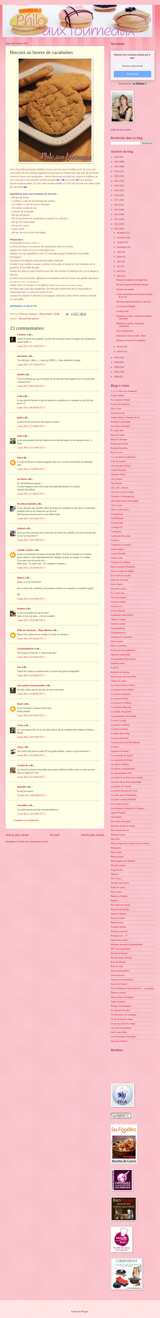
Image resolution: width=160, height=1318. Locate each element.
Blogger (84, 1311)
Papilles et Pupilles (119, 896)
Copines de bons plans (121, 536)
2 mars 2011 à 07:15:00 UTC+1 (31, 364)
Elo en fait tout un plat (121, 575)
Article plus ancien (92, 835)
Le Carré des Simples (125, 306)
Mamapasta (116, 848)
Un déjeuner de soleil (120, 1010)
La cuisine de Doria (119, 698)
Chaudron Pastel (118, 474)
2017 (116, 200)
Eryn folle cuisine (119, 589)
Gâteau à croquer (118, 619)
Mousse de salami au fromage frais (131, 280)
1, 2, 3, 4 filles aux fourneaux (124, 391)
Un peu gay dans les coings (123, 1023)
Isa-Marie (22, 479)
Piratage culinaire (118, 927)
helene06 (21, 787)
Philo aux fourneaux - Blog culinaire (34, 630)
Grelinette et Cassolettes (121, 637)
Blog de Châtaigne (119, 439)
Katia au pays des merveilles (123, 676)
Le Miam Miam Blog (120, 733)
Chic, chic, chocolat (119, 487)
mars (119, 276)
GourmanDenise (118, 628)
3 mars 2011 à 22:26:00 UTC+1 (31, 675)
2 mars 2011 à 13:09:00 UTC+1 (31, 469)
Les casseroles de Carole (122, 755)
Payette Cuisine (118, 918)
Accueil (54, 835)
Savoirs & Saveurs (119, 984)
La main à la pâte (118, 720)
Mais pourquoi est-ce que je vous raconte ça (130, 843)
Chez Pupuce (116, 479)
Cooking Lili (116, 527)
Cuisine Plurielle (118, 553)
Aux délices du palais (120, 426)
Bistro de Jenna (117, 435)
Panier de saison (118, 887)
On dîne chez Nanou (120, 883)
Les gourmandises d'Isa (121, 773)
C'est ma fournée (118, 461)
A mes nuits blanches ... (121, 404)
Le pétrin (115, 747)
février (120, 346)
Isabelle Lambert (25, 550)
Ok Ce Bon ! (116, 878)
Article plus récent (17, 835)
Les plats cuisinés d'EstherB (123, 799)
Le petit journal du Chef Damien (125, 742)
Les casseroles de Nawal (122, 760)
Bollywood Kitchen (119, 444)
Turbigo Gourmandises (121, 1006)
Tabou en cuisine (118, 993)
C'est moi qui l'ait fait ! (121, 466)
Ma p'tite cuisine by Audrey (123, 826)
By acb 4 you (117, 452)
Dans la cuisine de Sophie (122, 571)
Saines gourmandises (120, 971)
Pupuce (20, 578)
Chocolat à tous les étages (122, 492)
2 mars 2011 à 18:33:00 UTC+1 (31, 518)
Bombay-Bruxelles (119, 448)
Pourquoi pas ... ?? (119, 936)
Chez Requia (116, 483)
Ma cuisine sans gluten (121, 821)
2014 (116, 214)
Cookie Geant (122, 311)
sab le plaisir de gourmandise (31, 685)
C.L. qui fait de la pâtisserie (123, 457)
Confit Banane (117, 518)
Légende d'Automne (120, 751)
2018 (116, 195)
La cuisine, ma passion (121, 711)
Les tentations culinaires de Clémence (127, 808)
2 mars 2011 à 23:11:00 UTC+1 (31, 599)
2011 (116, 228)
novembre (121, 237)
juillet (120, 256)
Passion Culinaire (118, 914)
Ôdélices (114, 874)
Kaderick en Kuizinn (120, 672)
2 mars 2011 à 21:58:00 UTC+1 (31, 568)
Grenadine (22, 805)
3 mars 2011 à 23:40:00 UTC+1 (31, 694)
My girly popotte (118, 865)
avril (119, 271)
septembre (122, 247)
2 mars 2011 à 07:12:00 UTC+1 (31, 346)
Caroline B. (22, 765)
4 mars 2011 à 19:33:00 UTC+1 (31, 755)
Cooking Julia (117, 523)
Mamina (21, 608)
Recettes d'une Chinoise (121, 957)
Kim (19, 457)
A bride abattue (117, 395)
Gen (19, 667)
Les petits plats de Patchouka (124, 795)
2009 (116, 362)
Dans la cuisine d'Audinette (123, 567)
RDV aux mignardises (120, 949)
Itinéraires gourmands (120, 654)
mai (119, 266)
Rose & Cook (117, 966)
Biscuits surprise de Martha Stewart (132, 284)
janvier (120, 351)
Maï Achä (115, 839)
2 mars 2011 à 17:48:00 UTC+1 (31, 494)
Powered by (132, 83)
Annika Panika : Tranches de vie (125, 417)
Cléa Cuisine (116, 505)
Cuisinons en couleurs (120, 562)
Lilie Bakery (116, 817)
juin (119, 261)
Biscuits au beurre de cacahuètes (130, 340)
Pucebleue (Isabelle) (26, 504)
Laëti (19, 396)
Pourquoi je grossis (119, 931)
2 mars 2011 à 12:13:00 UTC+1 (31, 447)
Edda (20, 436)
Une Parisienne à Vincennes (123, 1036)
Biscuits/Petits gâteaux (29, 318)
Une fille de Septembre (121, 1028)
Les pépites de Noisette (121, 786)
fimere (20, 704)
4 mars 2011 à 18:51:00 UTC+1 (31, 737)
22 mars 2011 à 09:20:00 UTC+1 (32, 795)
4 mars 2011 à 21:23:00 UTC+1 (31, 777)
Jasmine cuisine (118, 663)
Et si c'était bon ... (119, 593)
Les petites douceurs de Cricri (124, 791)
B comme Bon (117, 430)
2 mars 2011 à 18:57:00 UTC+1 (31, 540)
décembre (121, 233)
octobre (120, 242)
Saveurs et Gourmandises (122, 979)
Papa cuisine (116, 892)
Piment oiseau (117, 922)
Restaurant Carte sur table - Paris (131, 336)
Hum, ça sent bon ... (119, 646)
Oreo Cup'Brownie (124, 331)
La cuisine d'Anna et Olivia (123, 685)
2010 (116, 357)
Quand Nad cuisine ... (120, 940)
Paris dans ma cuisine (120, 905)
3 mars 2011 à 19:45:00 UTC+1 (31, 657)
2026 (116, 157)
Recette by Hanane (119, 953)
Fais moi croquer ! (119, 597)
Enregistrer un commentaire (26, 820)
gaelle (20, 417)
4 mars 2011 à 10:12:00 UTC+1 (31, 715)
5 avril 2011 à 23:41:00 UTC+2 (31, 814)
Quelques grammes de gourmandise (127, 944)
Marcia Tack (116, 852)
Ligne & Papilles (118, 812)
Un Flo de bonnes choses (122, 1019)
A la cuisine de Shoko (120, 400)
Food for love (117, 606)
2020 (116, 185)
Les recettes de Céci (120, 804)
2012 (116, 224)
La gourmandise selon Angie (123, 716)
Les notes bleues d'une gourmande (126, 782)
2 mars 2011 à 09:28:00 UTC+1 (31, 407)
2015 (116, 209)
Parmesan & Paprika (120, 909)
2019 (116, 190)
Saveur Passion (117, 975)
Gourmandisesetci (25, 648)
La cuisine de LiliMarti (121, 703)
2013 (116, 219)
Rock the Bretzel (118, 962)
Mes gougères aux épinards (123, 861)
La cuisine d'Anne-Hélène (122, 689)
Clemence (21, 334)
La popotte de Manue (120, 725)
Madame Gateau (118, 834)
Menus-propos (117, 856)
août (119, 252)
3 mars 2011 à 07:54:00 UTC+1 (31, 638)
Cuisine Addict (117, 549)
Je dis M (114, 668)
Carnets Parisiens (118, 470)
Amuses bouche (118, 413)
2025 (116, 161)
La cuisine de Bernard (120, 694)
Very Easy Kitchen (119, 1041)
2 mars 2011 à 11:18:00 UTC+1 (31, 426)
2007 (116, 372)
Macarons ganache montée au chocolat (133, 301)
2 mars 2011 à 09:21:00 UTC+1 (31, 386)
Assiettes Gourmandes (121, 422)
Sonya (20, 747)
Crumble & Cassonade (121, 545)
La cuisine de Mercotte (121, 707)
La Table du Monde (119, 729)
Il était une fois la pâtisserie (123, 650)
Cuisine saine (117, 558)
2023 (116, 171)
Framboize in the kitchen (122, 615)
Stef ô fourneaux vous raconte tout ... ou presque (132, 988)
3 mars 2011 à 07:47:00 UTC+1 (31, 620)
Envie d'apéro (117, 584)
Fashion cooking (118, 602)
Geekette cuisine (118, 624)
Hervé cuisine (117, 641)
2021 (116, 181)
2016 (116, 205)
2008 (116, 367)
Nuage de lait (117, 870)
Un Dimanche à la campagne (123, 1014)
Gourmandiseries (118, 632)
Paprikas (114, 900)
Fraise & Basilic (118, 611)
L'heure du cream (118, 681)
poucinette (22, 356)
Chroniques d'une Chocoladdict (125, 501)
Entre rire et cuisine (119, 580)
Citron (20, 725)
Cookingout (116, 531)
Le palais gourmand (119, 738)
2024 (116, 166)
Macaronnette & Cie (120, 830)
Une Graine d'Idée (119, 1032)
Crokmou (115, 540)
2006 (116, 376)
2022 (116, 176)
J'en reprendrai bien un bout (123, 659)
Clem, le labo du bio (120, 509)
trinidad (21, 528)
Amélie (20, 374)
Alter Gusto (116, 408)
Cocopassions (117, 514)
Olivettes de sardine (125, 289)
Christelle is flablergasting (122, 496)
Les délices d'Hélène (120, 764)
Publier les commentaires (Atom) (33, 841)
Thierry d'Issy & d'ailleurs (122, 997)
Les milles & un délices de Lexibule (127, 777)
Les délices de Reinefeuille (123, 769)
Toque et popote (118, 1001)
